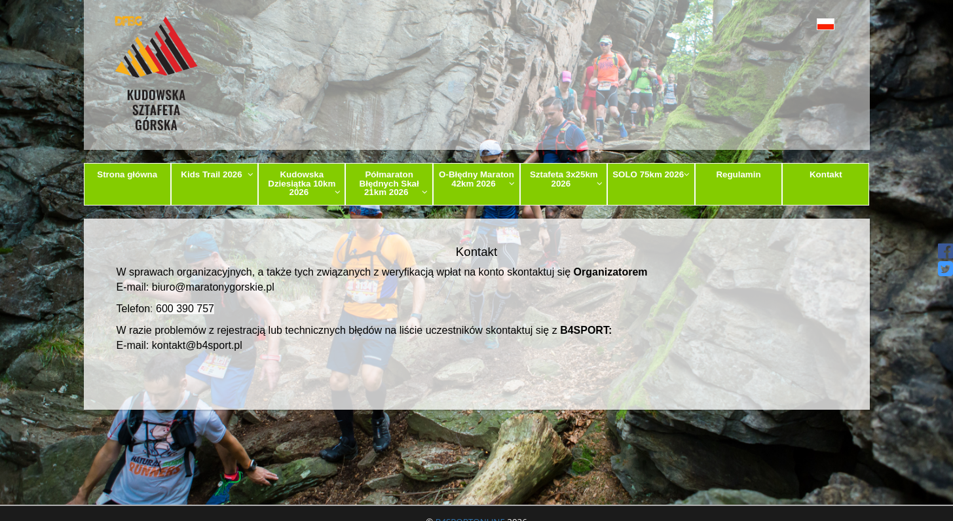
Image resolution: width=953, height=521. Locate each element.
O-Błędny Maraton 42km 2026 (477, 179)
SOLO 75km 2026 (651, 174)
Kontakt (826, 174)
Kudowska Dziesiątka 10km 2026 (304, 183)
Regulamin (738, 174)
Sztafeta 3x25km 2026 (566, 179)
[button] (796, 24)
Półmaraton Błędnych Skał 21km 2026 (394, 183)
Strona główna (127, 174)
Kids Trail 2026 (217, 174)
